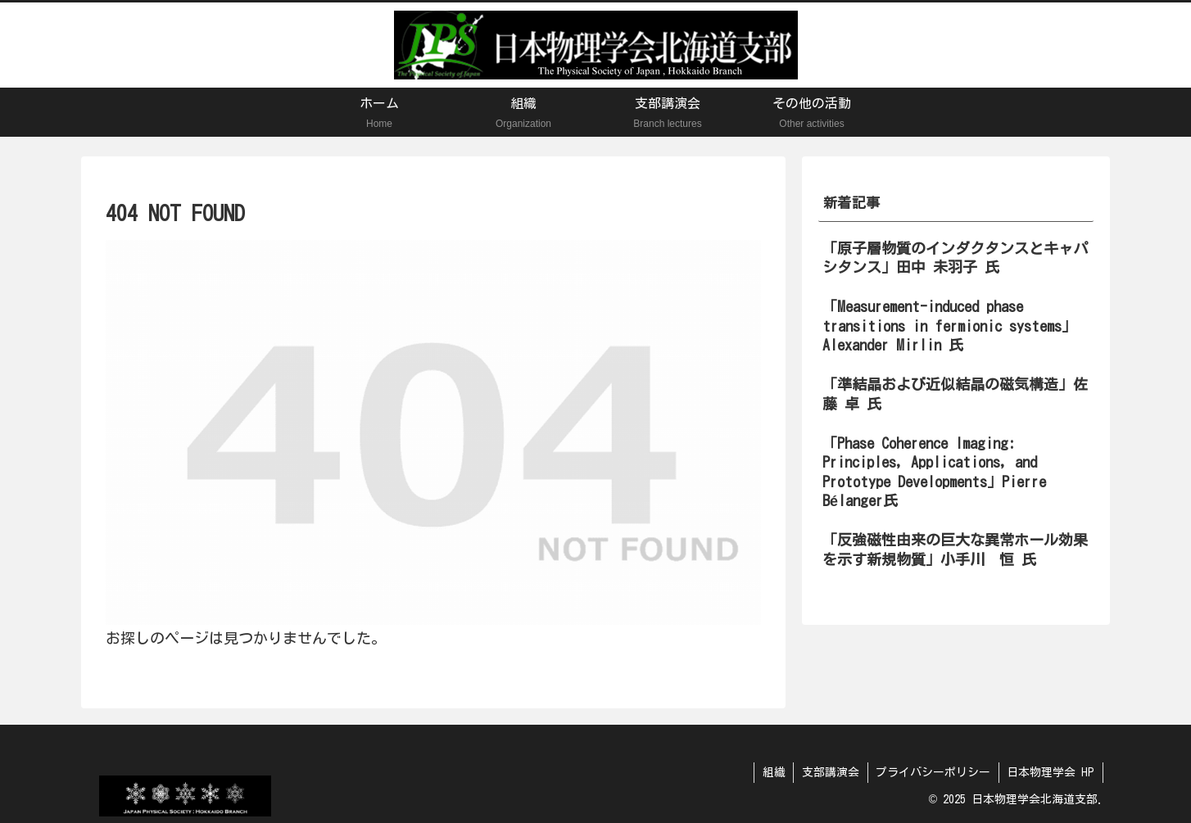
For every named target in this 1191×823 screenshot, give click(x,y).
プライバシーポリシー (932, 772)
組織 (771, 772)
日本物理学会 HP (1050, 772)
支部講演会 (829, 772)
